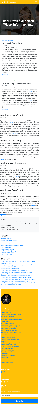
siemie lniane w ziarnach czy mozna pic (11, 319)
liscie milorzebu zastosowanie (9, 352)
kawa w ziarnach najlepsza (8, 355)
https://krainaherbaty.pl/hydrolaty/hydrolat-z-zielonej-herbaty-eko (18, 279)
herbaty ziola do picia (6, 254)
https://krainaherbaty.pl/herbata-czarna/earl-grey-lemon (15, 281)
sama (1, 207)
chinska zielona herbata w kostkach (10, 325)
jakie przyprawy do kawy (7, 249)
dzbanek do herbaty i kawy (8, 337)
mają (30, 91)
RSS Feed (3, 373)
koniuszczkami (4, 156)
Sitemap (3, 371)
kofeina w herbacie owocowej (9, 344)
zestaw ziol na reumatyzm (8, 359)
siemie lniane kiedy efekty (7, 362)
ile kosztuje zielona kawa (7, 323)
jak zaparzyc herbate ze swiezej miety (11, 332)
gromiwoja (15, 185)
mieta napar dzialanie (6, 242)
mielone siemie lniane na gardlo (9, 327)
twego (17, 176)
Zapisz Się (19, 401)
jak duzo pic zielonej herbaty (8, 251)
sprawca (11, 122)
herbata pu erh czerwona (7, 361)
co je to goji (4, 334)
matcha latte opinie (6, 247)
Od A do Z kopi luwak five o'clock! (17, 84)
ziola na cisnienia (5, 318)
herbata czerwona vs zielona (8, 328)
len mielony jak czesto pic (8, 252)
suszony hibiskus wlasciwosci (9, 330)
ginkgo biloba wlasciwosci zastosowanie (11, 311)
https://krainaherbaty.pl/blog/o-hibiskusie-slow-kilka (14, 270)
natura (33, 205)
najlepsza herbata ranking (7, 348)
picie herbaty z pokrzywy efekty (9, 240)
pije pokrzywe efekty (6, 244)
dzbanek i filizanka (6, 312)
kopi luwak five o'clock (8, 2)
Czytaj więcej (5, 74)
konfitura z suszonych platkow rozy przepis (12, 245)
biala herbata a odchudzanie (8, 336)
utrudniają (29, 100)
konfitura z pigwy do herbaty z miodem (11, 343)
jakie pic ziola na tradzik (7, 350)
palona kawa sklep (6, 321)
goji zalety (3, 341)
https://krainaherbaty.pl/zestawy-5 (10, 268)
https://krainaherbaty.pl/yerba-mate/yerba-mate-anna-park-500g (17, 275)
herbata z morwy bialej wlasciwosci (10, 339)
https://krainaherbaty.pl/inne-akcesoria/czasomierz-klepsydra (17, 277)
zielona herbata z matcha (7, 316)
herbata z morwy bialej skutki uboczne (11, 314)
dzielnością (15, 133)
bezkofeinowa (4, 357)
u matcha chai (4, 353)
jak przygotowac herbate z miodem (10, 346)
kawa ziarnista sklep (6, 238)
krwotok (2, 159)
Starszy (3, 216)
